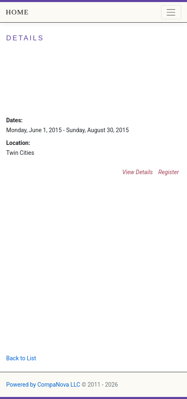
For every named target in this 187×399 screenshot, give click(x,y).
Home (17, 12)
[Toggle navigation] (171, 12)
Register (168, 172)
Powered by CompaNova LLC (43, 384)
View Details (137, 172)
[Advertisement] (77, 268)
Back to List (21, 358)
